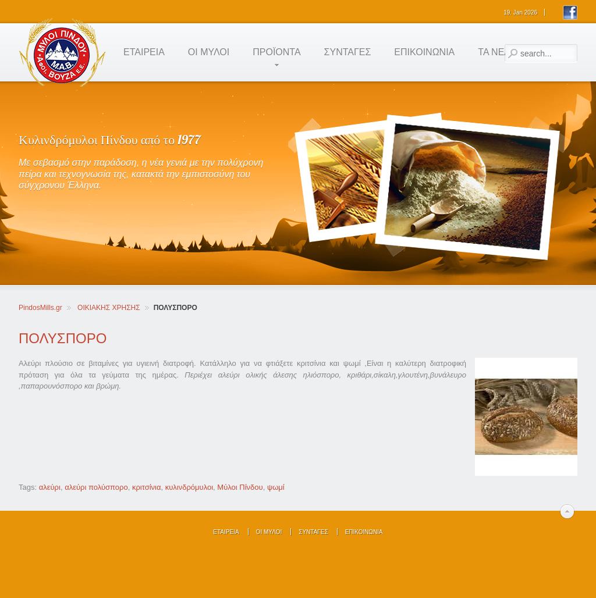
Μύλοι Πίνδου (239, 487)
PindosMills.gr (40, 308)
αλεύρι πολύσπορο (96, 487)
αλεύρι (50, 487)
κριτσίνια (146, 487)
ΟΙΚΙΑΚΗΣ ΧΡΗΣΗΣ (108, 308)
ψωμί (276, 487)
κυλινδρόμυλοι (189, 487)
